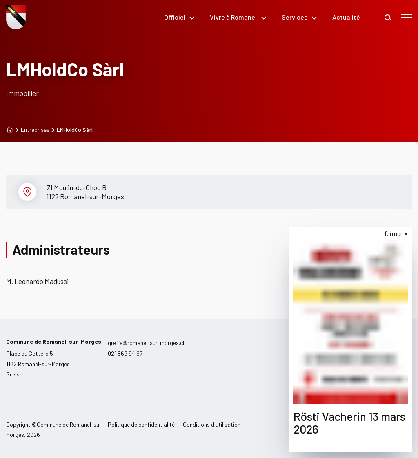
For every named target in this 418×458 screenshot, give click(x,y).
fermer (393, 233)
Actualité (346, 17)
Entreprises (32, 130)
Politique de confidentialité (141, 424)
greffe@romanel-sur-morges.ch (147, 342)
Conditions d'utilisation (211, 424)
